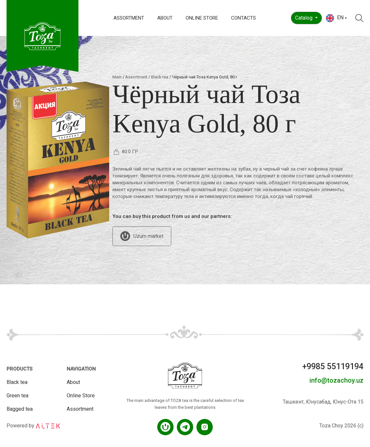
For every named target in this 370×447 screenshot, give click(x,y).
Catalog (304, 18)
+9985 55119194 (332, 366)
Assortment (128, 18)
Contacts (243, 18)
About (165, 18)
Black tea (159, 76)
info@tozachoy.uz (336, 380)
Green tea (17, 395)
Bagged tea (20, 409)
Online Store (202, 18)
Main (117, 76)
